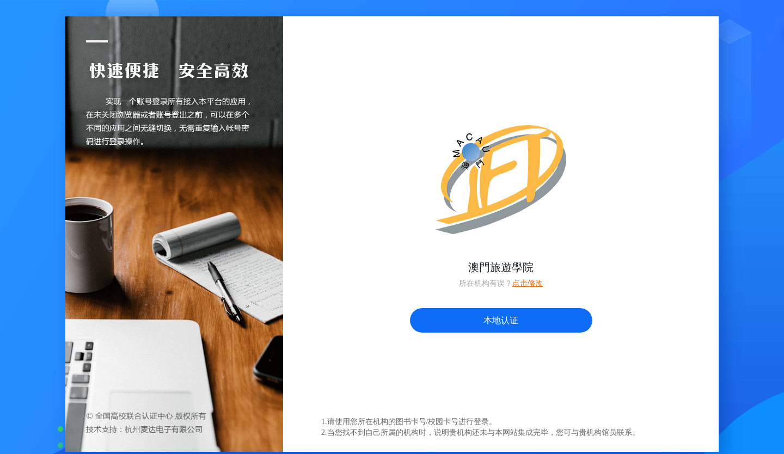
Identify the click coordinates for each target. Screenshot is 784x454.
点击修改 (527, 283)
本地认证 (500, 320)
